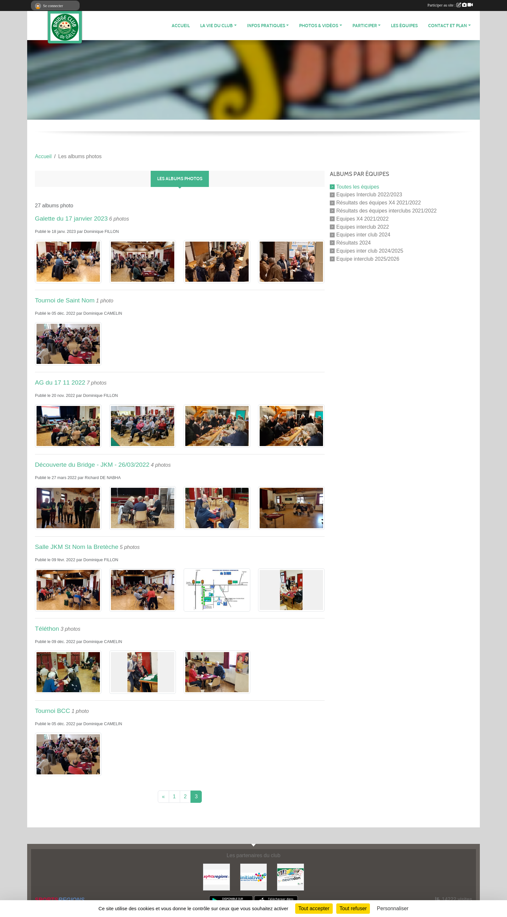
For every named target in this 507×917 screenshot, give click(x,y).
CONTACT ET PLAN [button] (447, 25)
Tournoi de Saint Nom (65, 300)
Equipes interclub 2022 (362, 226)
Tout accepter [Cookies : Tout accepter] (313, 908)
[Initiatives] (253, 876)
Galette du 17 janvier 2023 (71, 218)
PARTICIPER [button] (364, 25)
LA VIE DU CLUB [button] (216, 25)
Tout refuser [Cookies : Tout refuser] (353, 908)
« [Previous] (163, 796)
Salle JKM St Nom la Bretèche (76, 546)
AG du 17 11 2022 (60, 382)
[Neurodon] (290, 876)
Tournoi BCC (52, 710)
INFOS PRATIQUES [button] (266, 25)
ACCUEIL (181, 25)
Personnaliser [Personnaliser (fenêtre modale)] (393, 908)
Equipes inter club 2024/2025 (369, 251)
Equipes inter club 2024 (363, 234)
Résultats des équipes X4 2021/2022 (378, 202)
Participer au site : (450, 5)
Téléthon (47, 628)
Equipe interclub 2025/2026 (367, 258)
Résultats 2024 (353, 243)
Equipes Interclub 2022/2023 (369, 194)
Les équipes (404, 25)
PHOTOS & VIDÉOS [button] (318, 25)
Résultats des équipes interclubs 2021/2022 (386, 210)
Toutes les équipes (357, 186)
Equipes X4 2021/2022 (362, 219)
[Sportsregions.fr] (216, 876)
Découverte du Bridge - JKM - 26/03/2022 (92, 464)
